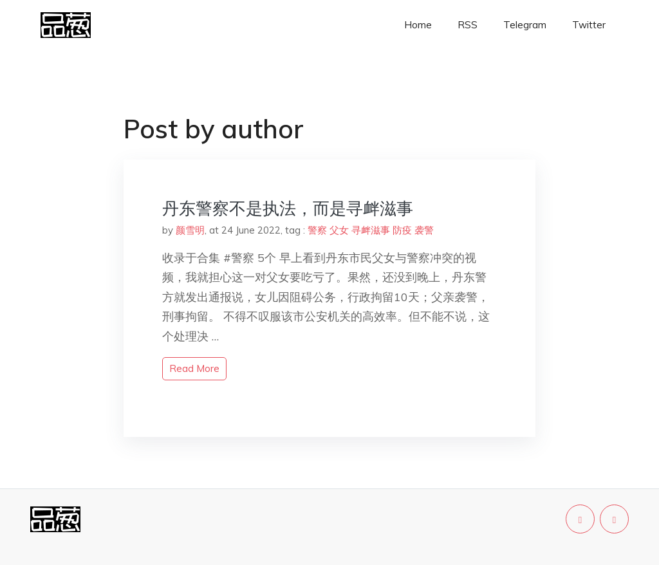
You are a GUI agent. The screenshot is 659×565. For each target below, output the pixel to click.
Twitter (589, 25)
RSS (468, 25)
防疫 (402, 230)
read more (194, 368)
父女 (339, 230)
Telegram (524, 25)
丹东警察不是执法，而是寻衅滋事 (287, 208)
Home (418, 25)
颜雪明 (190, 230)
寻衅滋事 (370, 230)
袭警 (424, 230)
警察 (317, 230)
